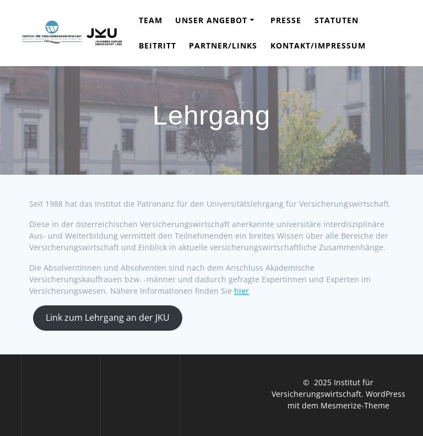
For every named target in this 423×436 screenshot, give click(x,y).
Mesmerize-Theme (355, 405)
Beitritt (157, 45)
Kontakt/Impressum (318, 45)
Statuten (336, 20)
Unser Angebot (211, 20)
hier (241, 291)
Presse (285, 20)
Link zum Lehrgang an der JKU (108, 317)
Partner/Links (223, 45)
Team (150, 20)
